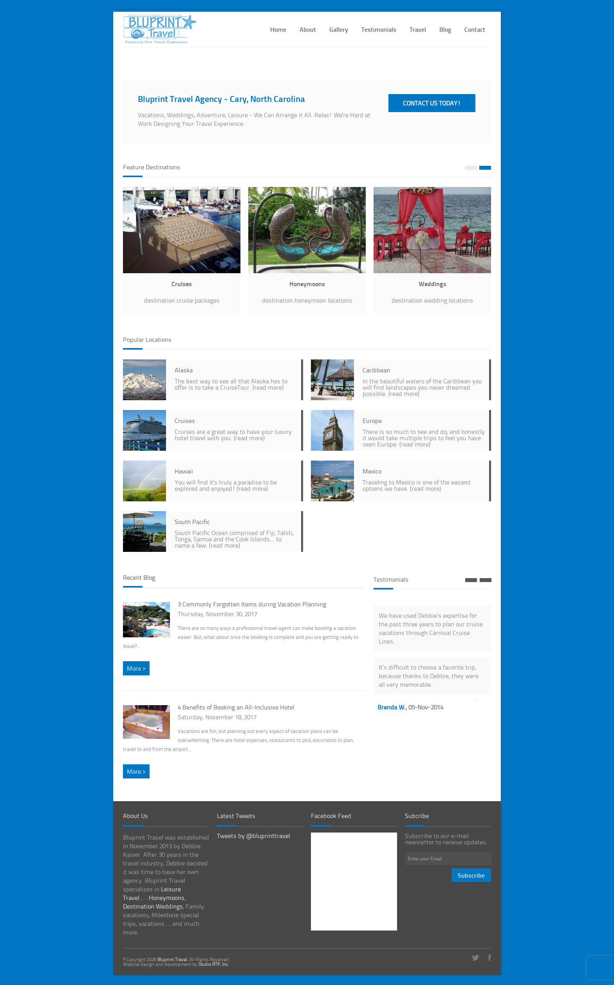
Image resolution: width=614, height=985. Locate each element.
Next (485, 168)
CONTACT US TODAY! (431, 103)
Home (278, 29)
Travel (418, 29)
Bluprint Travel (172, 959)
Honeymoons (166, 897)
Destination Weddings (153, 906)
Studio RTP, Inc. (213, 964)
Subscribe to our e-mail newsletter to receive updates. (446, 838)
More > (136, 668)
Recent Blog (139, 577)
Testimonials (378, 29)
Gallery (338, 29)
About (308, 29)
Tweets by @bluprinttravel (253, 835)
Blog (445, 29)
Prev (471, 168)
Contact (474, 29)
